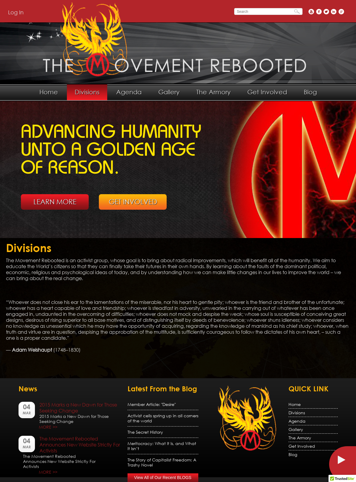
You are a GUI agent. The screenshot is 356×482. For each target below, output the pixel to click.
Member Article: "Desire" (152, 404)
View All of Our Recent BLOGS (162, 477)
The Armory (213, 92)
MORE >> (48, 427)
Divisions (87, 92)
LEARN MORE (54, 201)
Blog (310, 92)
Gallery (168, 92)
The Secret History (145, 432)
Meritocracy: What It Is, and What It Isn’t (162, 446)
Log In (16, 12)
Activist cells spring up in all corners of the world (163, 418)
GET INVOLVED (133, 201)
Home (48, 92)
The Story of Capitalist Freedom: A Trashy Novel (162, 462)
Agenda (129, 92)
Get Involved (267, 92)
